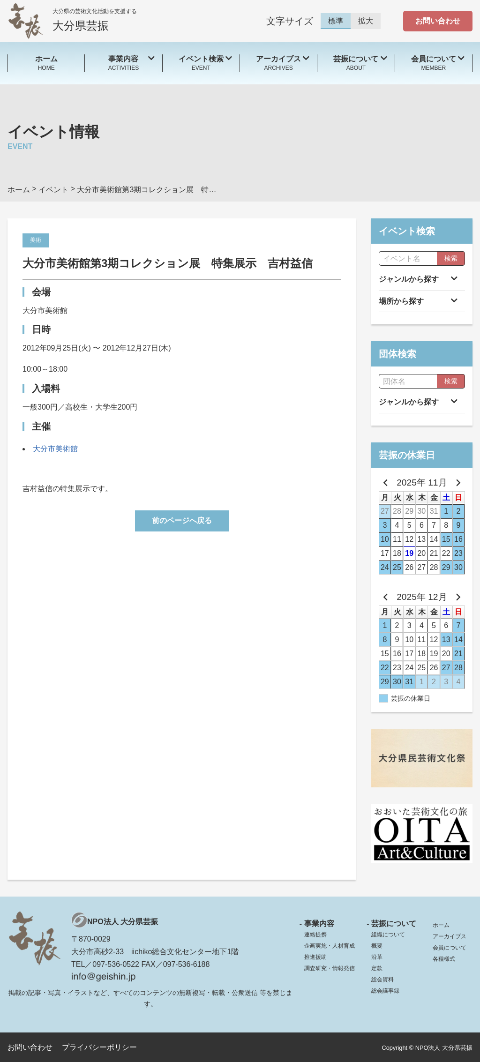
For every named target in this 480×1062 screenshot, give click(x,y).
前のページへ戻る (182, 520)
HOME (46, 62)
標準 (335, 21)
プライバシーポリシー (99, 1047)
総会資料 (382, 979)
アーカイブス (449, 936)
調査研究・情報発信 (329, 968)
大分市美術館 (55, 449)
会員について (449, 947)
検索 (451, 258)
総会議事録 (385, 990)
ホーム (441, 925)
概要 (376, 945)
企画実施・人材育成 (329, 945)
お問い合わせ (437, 21)
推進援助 (315, 957)
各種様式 (444, 959)
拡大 (365, 21)
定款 (376, 968)
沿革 (376, 957)
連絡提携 (315, 934)
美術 (35, 240)
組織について (388, 934)
